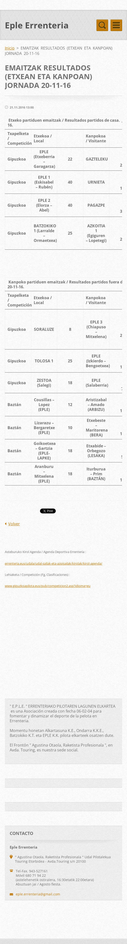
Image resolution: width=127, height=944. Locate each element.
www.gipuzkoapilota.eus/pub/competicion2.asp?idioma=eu (47, 586)
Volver (14, 524)
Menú (116, 25)
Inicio (10, 48)
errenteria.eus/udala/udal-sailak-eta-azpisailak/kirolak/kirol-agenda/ (53, 563)
